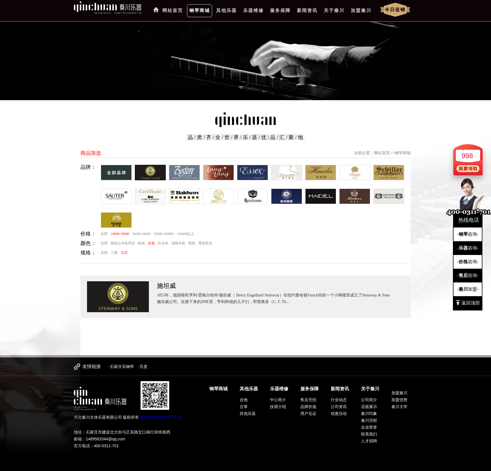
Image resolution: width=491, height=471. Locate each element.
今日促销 (395, 9)
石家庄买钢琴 (122, 366)
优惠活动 (339, 413)
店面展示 (369, 406)
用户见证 (308, 413)
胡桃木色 (178, 243)
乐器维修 (253, 10)
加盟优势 (399, 399)
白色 (151, 243)
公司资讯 (339, 406)
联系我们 (369, 434)
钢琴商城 (199, 10)
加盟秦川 (361, 10)
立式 (124, 253)
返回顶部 (468, 302)
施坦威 (166, 285)
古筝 (244, 406)
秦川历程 (369, 420)
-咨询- (467, 234)
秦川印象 (369, 413)
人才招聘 (369, 441)
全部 (104, 234)
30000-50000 (141, 234)
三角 (114, 253)
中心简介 (278, 399)
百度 (143, 366)
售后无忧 (308, 399)
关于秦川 (334, 10)
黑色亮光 (205, 243)
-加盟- (467, 289)
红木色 (163, 243)
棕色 (141, 243)
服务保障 (280, 10)
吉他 (244, 399)
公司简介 (369, 399)
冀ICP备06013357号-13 (161, 417)
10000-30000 (120, 234)
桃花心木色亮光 (123, 243)
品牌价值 (308, 406)
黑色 (191, 243)
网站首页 (172, 10)
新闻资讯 (307, 10)
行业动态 (339, 399)
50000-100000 (164, 234)
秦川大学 (399, 406)
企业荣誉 (369, 427)
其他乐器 (226, 10)
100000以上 (185, 234)
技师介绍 (278, 406)
